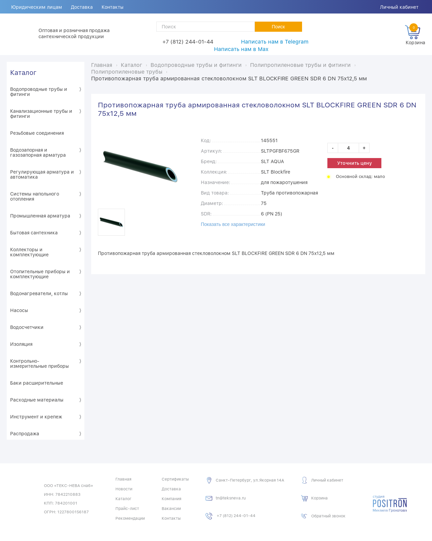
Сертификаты (175, 479)
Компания (171, 498)
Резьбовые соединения (37, 133)
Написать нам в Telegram (274, 41)
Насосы (19, 310)
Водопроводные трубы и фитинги (38, 91)
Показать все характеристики (233, 224)
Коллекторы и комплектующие (29, 252)
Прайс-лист (127, 508)
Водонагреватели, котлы (39, 293)
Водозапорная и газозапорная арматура (38, 152)
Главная (123, 479)
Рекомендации (130, 518)
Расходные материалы (36, 400)
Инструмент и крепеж (36, 416)
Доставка (82, 7)
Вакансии (171, 508)
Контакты (113, 7)
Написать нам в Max (241, 49)
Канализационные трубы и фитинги (41, 113)
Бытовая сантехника (34, 232)
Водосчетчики (27, 327)
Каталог (23, 73)
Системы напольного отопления (34, 196)
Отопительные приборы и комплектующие (40, 274)
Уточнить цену (354, 163)
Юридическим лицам (36, 7)
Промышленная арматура (40, 215)
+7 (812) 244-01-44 (187, 41)
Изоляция (21, 344)
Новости (123, 489)
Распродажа (24, 433)
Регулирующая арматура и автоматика (42, 174)
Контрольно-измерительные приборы (39, 363)
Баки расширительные (36, 383)
